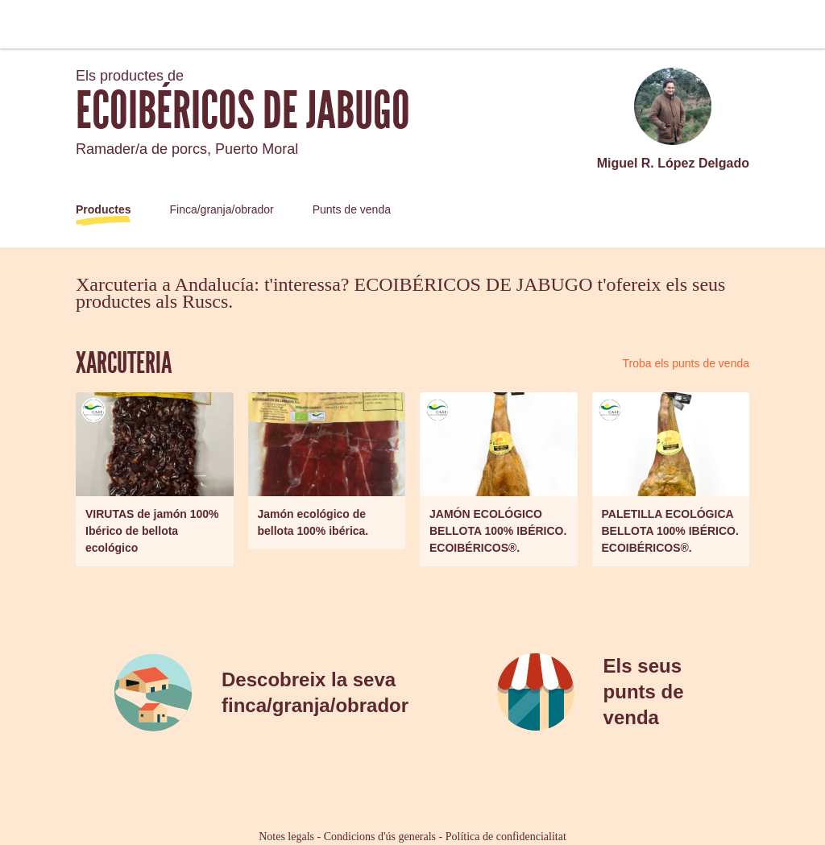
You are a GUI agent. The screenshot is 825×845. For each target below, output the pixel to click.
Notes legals (286, 837)
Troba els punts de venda (686, 363)
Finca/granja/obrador (221, 209)
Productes (103, 209)
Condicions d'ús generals (380, 837)
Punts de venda (352, 209)
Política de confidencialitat (506, 837)
